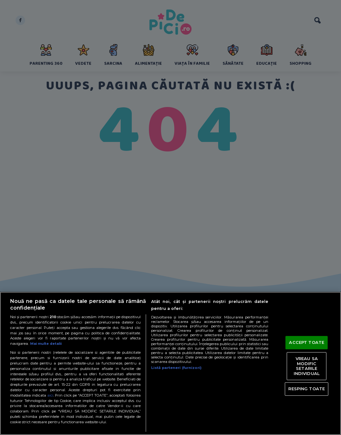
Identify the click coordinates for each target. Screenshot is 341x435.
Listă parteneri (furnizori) (176, 367)
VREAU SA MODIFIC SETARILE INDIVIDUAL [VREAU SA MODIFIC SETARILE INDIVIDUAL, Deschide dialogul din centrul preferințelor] (307, 366)
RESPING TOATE (306, 388)
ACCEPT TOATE (306, 342)
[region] (170, 363)
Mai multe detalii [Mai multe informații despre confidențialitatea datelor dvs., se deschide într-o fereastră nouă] (47, 343)
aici (50, 395)
